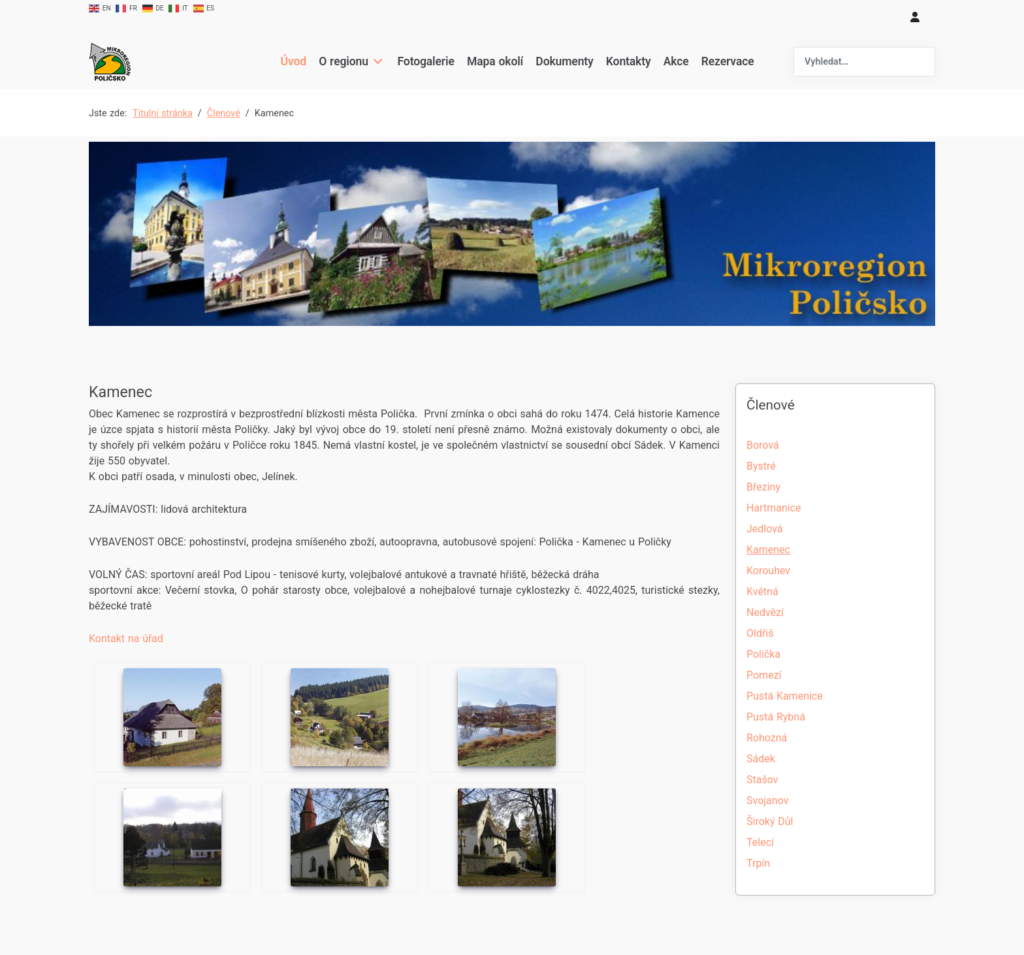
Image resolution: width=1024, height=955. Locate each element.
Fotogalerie (426, 61)
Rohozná (766, 738)
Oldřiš (760, 633)
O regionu (343, 61)
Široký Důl (769, 821)
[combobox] (864, 61)
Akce (676, 61)
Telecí (760, 842)
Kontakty (628, 61)
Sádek (760, 759)
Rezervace (727, 61)
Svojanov (767, 800)
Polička (763, 654)
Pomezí (764, 675)
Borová (762, 445)
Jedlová (764, 529)
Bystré (761, 466)
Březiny (763, 487)
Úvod (293, 61)
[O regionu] (376, 61)
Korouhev (768, 570)
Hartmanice (773, 508)
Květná (762, 591)
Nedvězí (765, 612)
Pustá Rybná (775, 717)
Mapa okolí (495, 61)
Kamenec (768, 549)
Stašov (762, 779)
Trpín (758, 863)
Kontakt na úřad (126, 638)
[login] (915, 17)
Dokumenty (564, 61)
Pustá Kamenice (784, 696)
